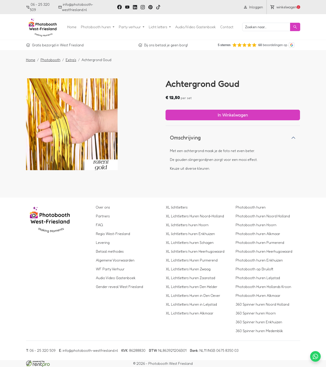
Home (71, 27)
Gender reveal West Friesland (119, 286)
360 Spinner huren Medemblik (259, 331)
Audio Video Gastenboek (116, 278)
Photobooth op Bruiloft (254, 269)
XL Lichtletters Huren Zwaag (188, 269)
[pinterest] (150, 7)
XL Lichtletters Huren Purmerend (192, 260)
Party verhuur (130, 27)
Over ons (103, 207)
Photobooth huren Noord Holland (263, 216)
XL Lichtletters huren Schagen (190, 242)
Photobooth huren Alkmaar (258, 233)
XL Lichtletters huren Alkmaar (189, 313)
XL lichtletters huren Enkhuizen (190, 233)
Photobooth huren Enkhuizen (259, 260)
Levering (103, 242)
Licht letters (158, 27)
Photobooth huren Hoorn (256, 225)
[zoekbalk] (266, 27)
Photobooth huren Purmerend (260, 242)
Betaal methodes (110, 251)
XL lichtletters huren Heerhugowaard (195, 251)
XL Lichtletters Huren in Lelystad (191, 304)
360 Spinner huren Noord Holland (262, 304)
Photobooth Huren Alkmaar (258, 295)
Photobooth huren (96, 27)
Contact (226, 27)
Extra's (71, 60)
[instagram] (143, 7)
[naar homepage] (41, 27)
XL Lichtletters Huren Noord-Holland (195, 216)
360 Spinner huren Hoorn (256, 313)
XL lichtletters (177, 207)
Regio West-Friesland (113, 233)
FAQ (99, 225)
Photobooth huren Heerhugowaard (264, 251)
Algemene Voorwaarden (115, 260)
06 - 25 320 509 (38, 7)
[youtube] (127, 7)
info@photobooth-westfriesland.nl (75, 7)
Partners (103, 216)
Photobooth (50, 60)
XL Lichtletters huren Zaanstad (190, 278)
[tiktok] (158, 7)
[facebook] (119, 7)
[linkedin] (135, 7)
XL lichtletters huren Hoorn (187, 225)
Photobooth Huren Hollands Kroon (263, 286)
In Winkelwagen (233, 115)
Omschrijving (185, 137)
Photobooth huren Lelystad (258, 278)
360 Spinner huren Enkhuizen (259, 322)
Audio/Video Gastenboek (195, 27)
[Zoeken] (295, 27)
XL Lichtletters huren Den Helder (191, 286)
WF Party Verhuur (110, 269)
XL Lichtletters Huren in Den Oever (193, 295)
